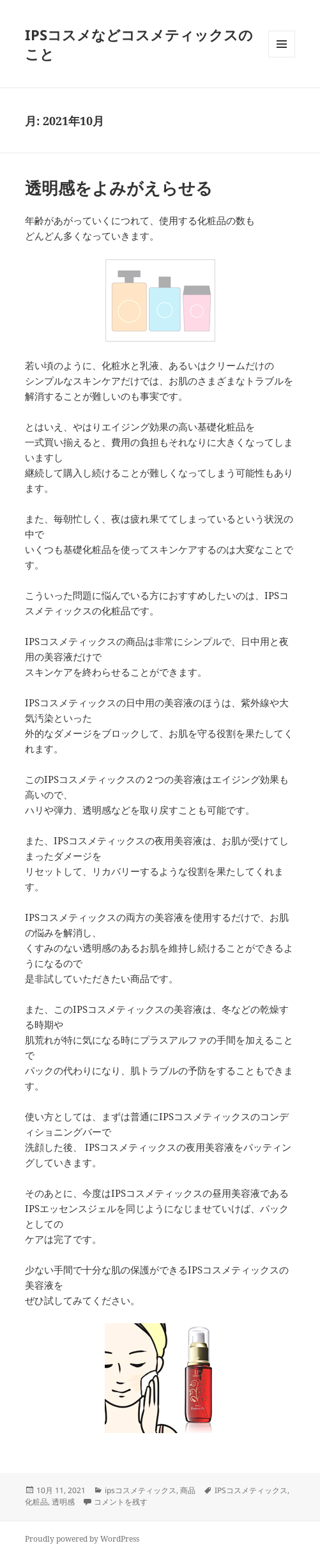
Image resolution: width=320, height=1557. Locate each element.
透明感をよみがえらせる (119, 187)
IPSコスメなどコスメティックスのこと (139, 44)
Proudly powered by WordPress (82, 1538)
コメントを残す (121, 1501)
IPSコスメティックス (251, 1490)
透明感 (63, 1501)
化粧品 (36, 1501)
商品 (187, 1490)
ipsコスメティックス (140, 1490)
